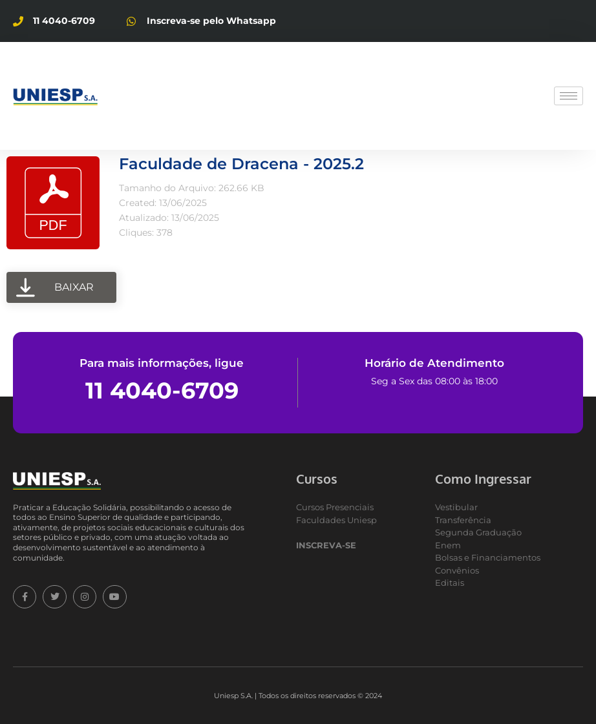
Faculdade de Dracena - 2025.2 (241, 163)
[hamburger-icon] (568, 96)
